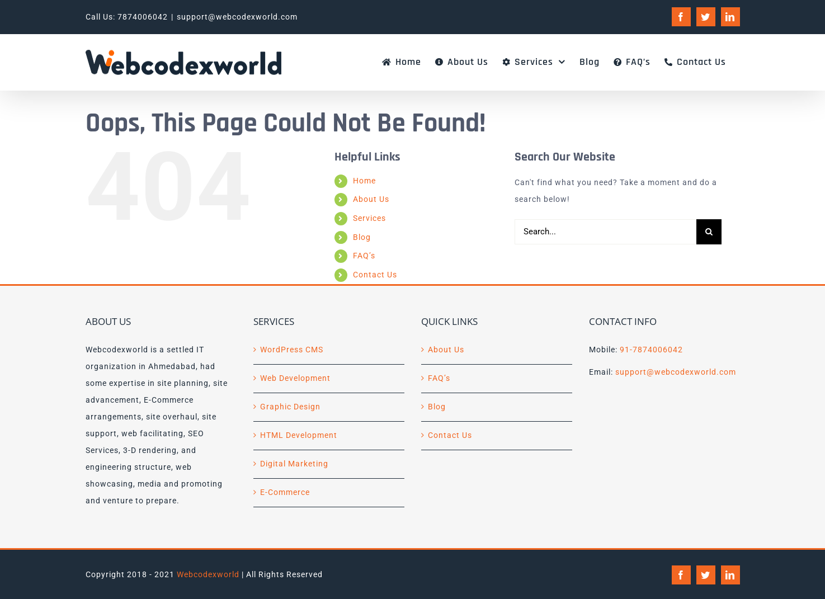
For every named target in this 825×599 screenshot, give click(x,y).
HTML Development (298, 435)
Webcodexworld (208, 574)
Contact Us (375, 274)
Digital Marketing (294, 463)
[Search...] (605, 231)
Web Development (295, 378)
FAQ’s (364, 255)
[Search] (709, 231)
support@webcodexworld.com (237, 16)
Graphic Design (290, 406)
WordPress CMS (291, 349)
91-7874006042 (651, 349)
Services (369, 218)
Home (364, 180)
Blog (362, 237)
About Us (371, 199)
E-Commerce (285, 492)
